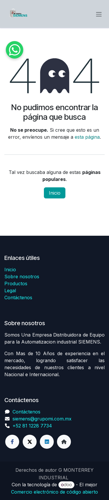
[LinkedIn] (47, 442)
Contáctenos (18, 297)
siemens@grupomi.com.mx (42, 419)
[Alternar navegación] (99, 14)
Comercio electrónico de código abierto (54, 492)
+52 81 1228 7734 (32, 426)
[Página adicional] (64, 442)
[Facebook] (12, 442)
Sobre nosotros (21, 276)
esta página (87, 137)
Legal (10, 290)
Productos (15, 283)
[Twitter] (30, 442)
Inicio (54, 193)
